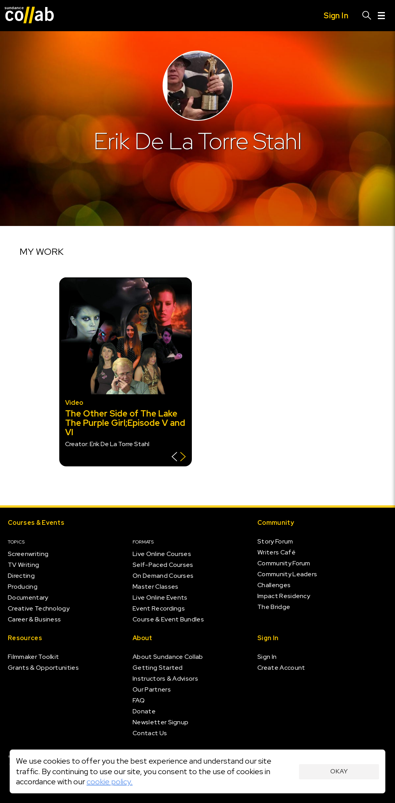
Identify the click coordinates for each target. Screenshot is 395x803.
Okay (339, 771)
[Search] (367, 15)
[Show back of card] (179, 457)
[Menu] (381, 15)
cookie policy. (110, 782)
